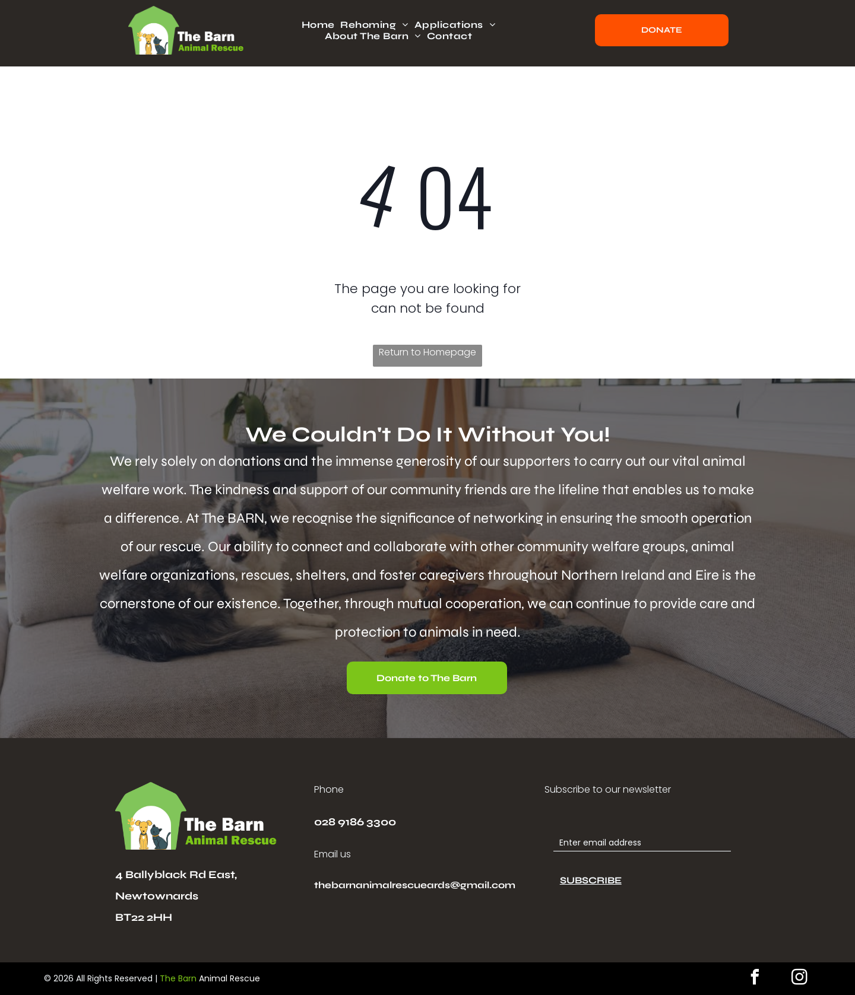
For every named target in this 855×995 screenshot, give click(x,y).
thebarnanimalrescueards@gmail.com (414, 885)
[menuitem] (321, 24)
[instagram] (799, 978)
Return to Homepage (427, 352)
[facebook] (755, 978)
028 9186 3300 (355, 821)
